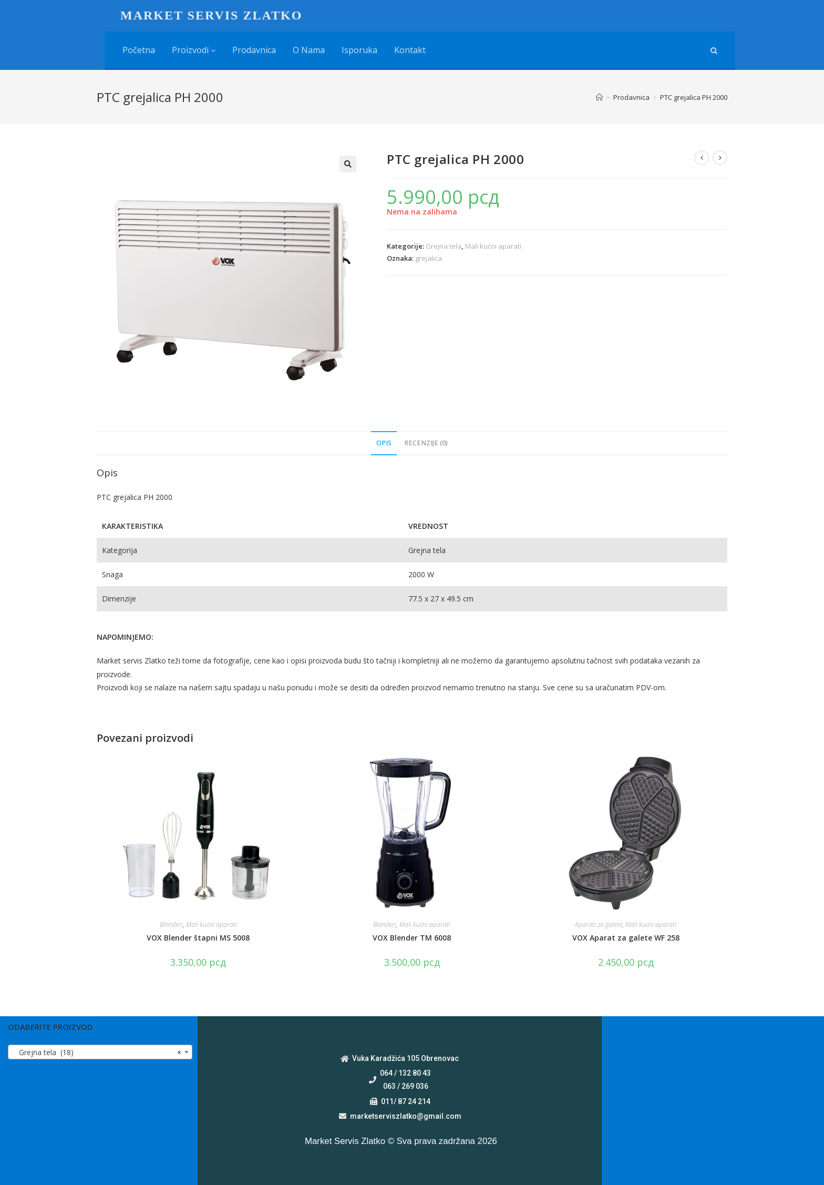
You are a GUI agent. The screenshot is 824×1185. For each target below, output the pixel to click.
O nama (309, 50)
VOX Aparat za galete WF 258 (625, 938)
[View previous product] (701, 157)
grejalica (428, 258)
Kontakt (410, 50)
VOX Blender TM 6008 (412, 938)
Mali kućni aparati (493, 246)
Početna (138, 50)
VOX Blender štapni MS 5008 (198, 938)
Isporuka (359, 50)
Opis (384, 442)
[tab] (384, 443)
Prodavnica (254, 50)
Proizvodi (193, 50)
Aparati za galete (598, 924)
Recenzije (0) (426, 442)
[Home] (599, 97)
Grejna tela (443, 246)
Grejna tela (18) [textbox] (97, 1052)
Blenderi (171, 924)
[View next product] (720, 157)
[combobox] (100, 1052)
